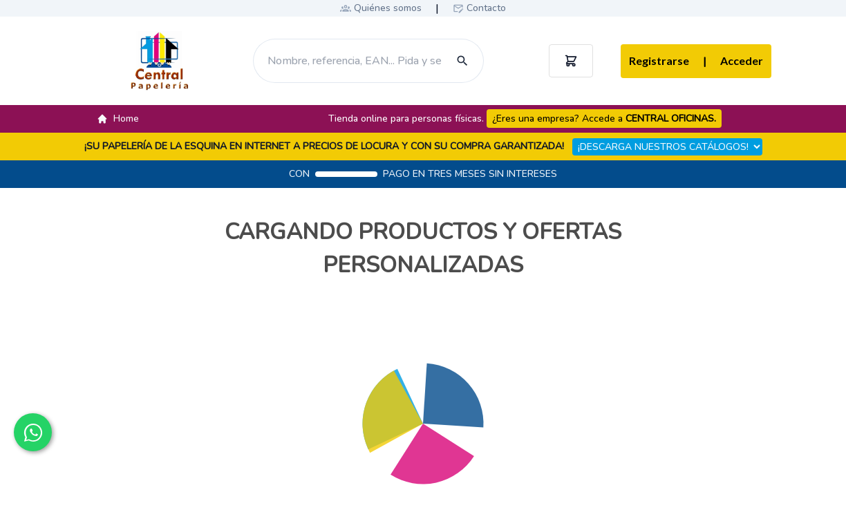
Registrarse (659, 60)
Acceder (733, 61)
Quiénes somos (388, 8)
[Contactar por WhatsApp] (33, 432)
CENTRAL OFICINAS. (671, 118)
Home (118, 118)
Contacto (486, 8)
